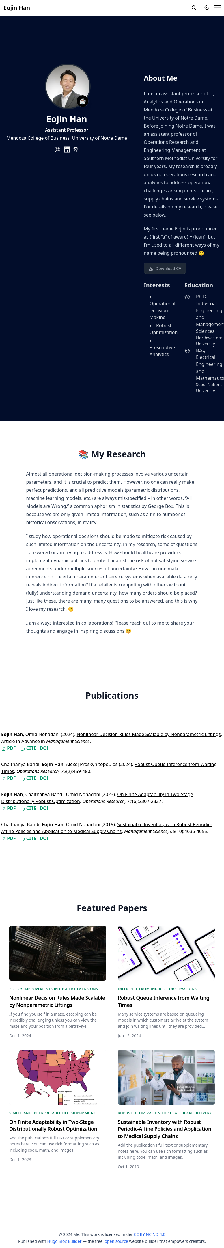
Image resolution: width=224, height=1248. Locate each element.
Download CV (165, 268)
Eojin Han (16, 8)
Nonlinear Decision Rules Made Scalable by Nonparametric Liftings (149, 734)
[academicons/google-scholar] (76, 149)
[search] (194, 7)
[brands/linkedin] (67, 149)
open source (116, 1241)
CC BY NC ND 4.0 (149, 1234)
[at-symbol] (57, 149)
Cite (28, 748)
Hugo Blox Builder (64, 1241)
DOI (44, 748)
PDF (8, 748)
